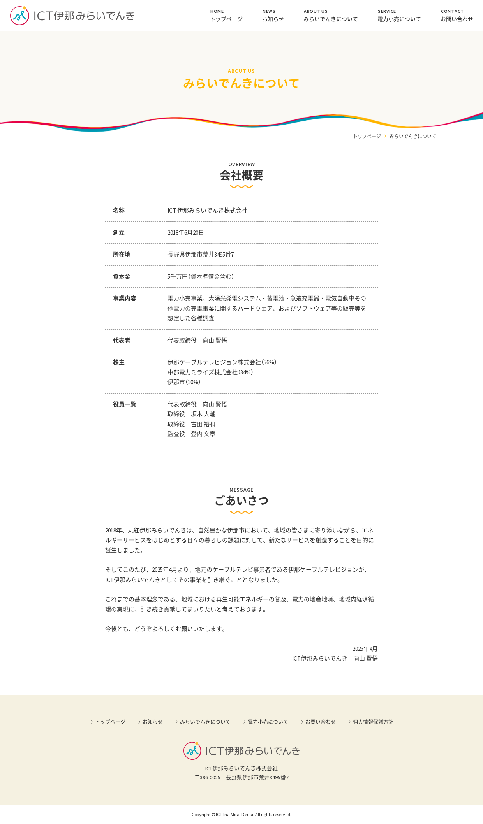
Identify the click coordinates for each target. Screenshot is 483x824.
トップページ (226, 15)
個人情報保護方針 (373, 722)
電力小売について (399, 15)
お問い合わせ (457, 15)
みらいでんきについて (330, 15)
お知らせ (273, 15)
